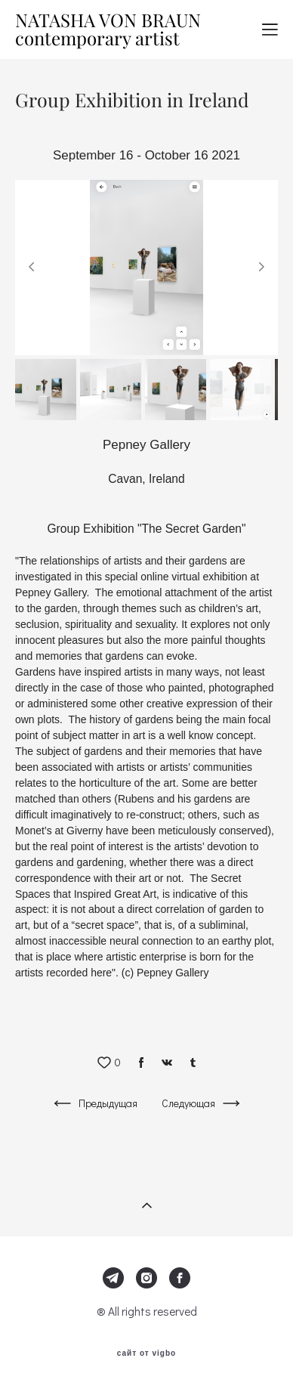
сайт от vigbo (146, 1353)
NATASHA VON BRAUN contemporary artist (108, 29)
